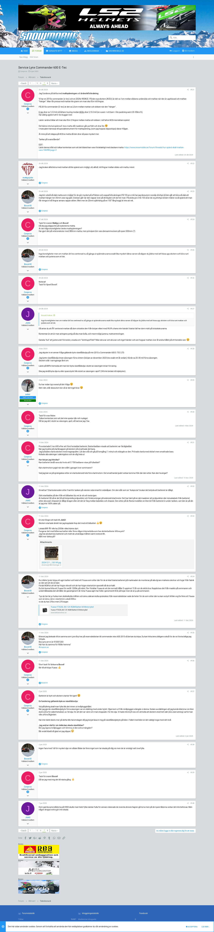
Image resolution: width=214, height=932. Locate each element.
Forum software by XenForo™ (40, 918)
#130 (155, 420)
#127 (155, 309)
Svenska (40, 910)
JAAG (27, 323)
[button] (65, 51)
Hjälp (181, 910)
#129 (155, 388)
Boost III (28, 206)
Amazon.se (44, 666)
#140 (155, 825)
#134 (155, 593)
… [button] (33, 83)
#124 (155, 219)
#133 (155, 532)
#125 (155, 250)
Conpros (23, 71)
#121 (155, 90)
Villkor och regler (156, 910)
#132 (155, 500)
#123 (155, 191)
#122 (155, 163)
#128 (155, 354)
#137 (155, 710)
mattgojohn (28, 178)
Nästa (53, 83)
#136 (155, 679)
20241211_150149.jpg (51, 578)
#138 (155, 766)
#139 (155, 794)
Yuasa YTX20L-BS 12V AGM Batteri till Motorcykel (72, 626)
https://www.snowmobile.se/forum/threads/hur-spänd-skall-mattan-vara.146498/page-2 (77, 150)
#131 (155, 451)
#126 (155, 278)
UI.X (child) (28, 910)
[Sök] (182, 37)
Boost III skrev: (47, 315)
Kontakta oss (142, 910)
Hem (186, 910)
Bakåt (23, 83)
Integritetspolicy (170, 910)
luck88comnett (70, 896)
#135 (155, 651)
